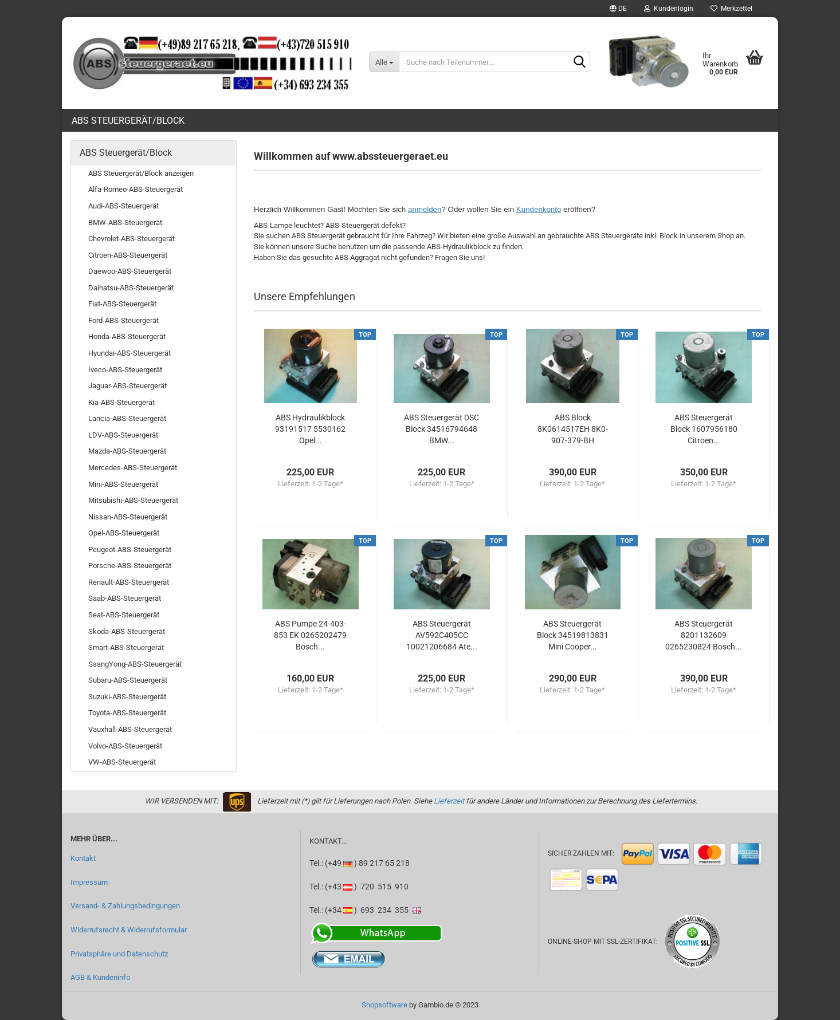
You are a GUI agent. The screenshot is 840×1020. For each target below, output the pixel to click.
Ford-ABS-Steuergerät (123, 320)
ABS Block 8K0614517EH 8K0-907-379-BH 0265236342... (572, 429)
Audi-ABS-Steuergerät (123, 206)
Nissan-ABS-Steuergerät (127, 517)
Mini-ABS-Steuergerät (123, 484)
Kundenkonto (539, 209)
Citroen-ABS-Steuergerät (127, 255)
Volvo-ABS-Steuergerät (125, 746)
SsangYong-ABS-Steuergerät (135, 664)
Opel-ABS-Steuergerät (123, 533)
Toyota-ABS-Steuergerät (127, 712)
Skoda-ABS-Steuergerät (126, 631)
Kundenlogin (668, 9)
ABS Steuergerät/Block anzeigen (141, 173)
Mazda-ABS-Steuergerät (127, 451)
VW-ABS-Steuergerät (122, 762)
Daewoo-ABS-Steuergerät (129, 271)
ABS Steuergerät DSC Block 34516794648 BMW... (441, 429)
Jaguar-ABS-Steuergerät (127, 385)
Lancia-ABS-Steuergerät (127, 418)
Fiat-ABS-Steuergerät (122, 304)
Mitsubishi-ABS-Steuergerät (133, 500)
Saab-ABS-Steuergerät (124, 598)
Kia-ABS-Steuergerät (121, 402)
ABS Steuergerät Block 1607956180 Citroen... (703, 429)
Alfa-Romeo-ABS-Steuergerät (135, 189)
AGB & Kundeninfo (100, 977)
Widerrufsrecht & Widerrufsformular (128, 930)
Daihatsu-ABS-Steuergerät (131, 287)
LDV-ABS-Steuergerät (123, 435)
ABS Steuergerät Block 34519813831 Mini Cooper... (573, 635)
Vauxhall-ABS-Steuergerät (130, 729)
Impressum (89, 882)
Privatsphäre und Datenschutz (119, 954)
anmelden (425, 209)
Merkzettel (731, 9)
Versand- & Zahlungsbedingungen (125, 905)
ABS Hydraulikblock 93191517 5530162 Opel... (310, 429)
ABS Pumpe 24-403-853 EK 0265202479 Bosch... (310, 635)
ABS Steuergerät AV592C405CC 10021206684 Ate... (441, 635)
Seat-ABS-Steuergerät (123, 615)
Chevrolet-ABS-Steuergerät (131, 238)
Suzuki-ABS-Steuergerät (127, 696)
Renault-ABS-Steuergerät (128, 582)
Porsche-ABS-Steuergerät (129, 565)
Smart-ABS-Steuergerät (126, 647)
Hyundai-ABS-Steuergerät (129, 353)
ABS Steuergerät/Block (128, 120)
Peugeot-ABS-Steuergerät (129, 549)
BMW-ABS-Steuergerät (125, 222)
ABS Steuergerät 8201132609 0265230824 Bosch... (703, 635)
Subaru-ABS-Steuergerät (127, 680)
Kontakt (83, 858)
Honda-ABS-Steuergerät (127, 336)
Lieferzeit (449, 801)
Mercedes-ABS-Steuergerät (132, 467)
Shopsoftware (384, 1005)
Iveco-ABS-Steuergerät (125, 369)
